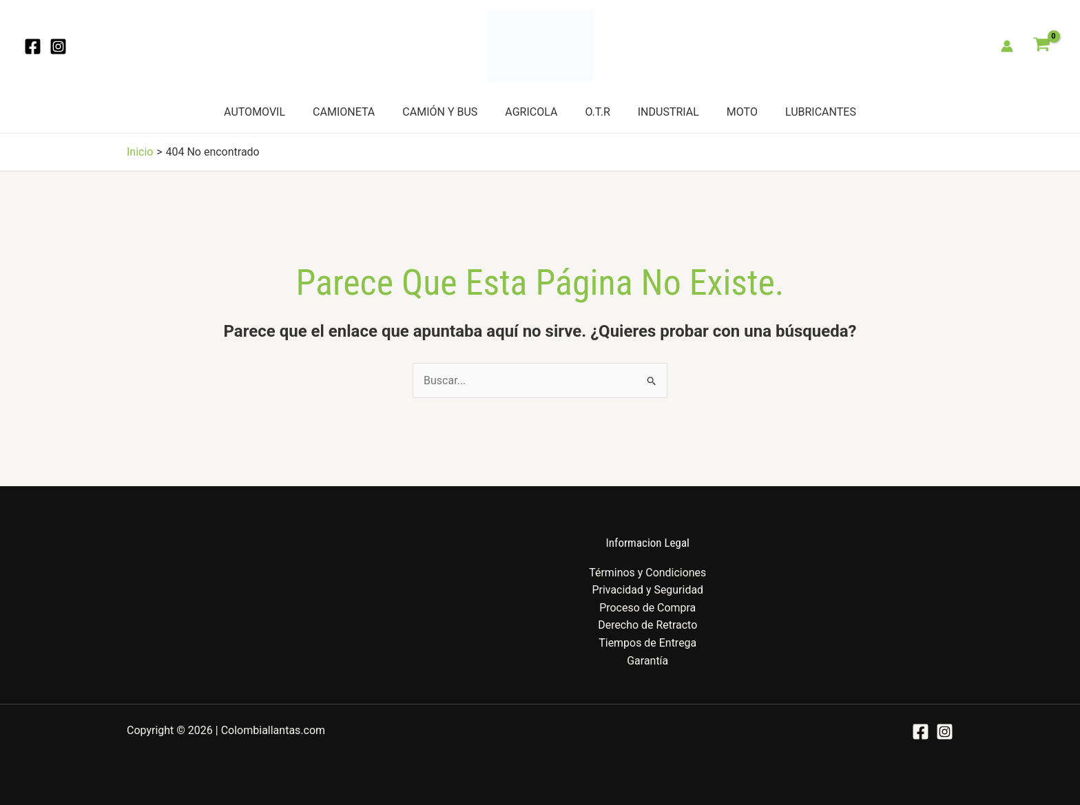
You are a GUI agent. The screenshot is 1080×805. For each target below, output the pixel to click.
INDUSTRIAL (668, 111)
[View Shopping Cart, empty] (1041, 46)
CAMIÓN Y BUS (439, 111)
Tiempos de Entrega (647, 642)
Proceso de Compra (647, 607)
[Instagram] (58, 46)
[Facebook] (32, 46)
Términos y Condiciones (648, 572)
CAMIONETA (344, 111)
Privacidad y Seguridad (647, 589)
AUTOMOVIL (254, 111)
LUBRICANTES (820, 111)
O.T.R (597, 111)
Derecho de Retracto (647, 624)
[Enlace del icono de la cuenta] (1007, 46)
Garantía (647, 660)
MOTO (742, 111)
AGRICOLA (531, 111)
